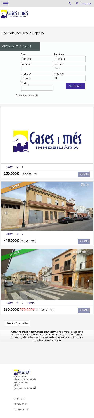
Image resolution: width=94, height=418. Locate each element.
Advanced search (27, 95)
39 (84, 185)
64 (77, 252)
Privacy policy (20, 404)
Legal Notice (20, 398)
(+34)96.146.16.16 (25, 388)
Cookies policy (21, 409)
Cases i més (20, 376)
